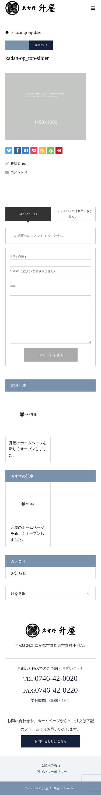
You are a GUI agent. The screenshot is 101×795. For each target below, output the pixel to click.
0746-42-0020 (56, 678)
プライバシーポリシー (50, 772)
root (24, 164)
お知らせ (18, 573)
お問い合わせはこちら (50, 741)
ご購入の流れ (50, 765)
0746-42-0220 (56, 690)
